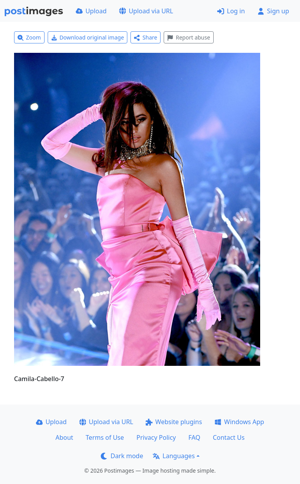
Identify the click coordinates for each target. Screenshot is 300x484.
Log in (231, 11)
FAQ (194, 437)
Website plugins (174, 421)
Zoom (29, 37)
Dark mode (122, 456)
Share (145, 37)
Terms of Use (105, 437)
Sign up (273, 11)
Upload (91, 11)
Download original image (87, 37)
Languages (174, 456)
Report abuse (188, 37)
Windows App (239, 421)
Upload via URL (146, 11)
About (64, 437)
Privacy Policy (156, 437)
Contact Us (229, 437)
